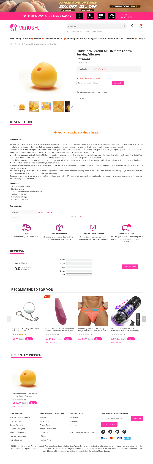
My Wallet (74, 421)
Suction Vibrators (45, 212)
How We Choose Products (20, 417)
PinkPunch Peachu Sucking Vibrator (76, 132)
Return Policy (45, 421)
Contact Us (44, 432)
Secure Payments (17, 425)
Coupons (73, 425)
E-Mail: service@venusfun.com (82, 432)
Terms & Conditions (48, 429)
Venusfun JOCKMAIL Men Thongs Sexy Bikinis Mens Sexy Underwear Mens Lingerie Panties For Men (92, 330)
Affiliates (43, 436)
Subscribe (118, 83)
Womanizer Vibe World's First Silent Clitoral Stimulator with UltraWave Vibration (59, 330)
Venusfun (86, 59)
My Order (74, 417)
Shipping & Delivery (18, 432)
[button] (144, 319)
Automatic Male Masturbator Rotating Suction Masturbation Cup (125, 329)
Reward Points (46, 440)
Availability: (83, 69)
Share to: (80, 98)
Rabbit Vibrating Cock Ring (94, 31)
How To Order (15, 421)
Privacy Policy (45, 425)
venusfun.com (22, 446)
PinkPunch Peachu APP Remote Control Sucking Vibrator (24, 395)
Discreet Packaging (17, 429)
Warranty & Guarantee (19, 436)
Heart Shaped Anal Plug (75, 31)
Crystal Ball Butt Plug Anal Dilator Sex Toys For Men (25, 329)
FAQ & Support (16, 440)
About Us (43, 417)
